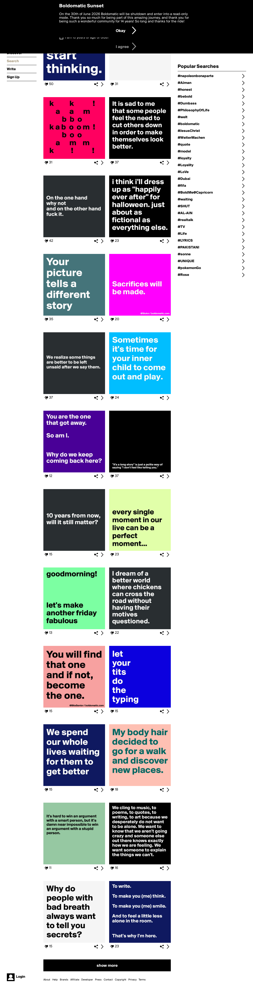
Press (98, 979)
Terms (142, 979)
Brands (64, 979)
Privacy (132, 979)
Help (55, 979)
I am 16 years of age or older (87, 37)
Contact (108, 979)
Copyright (120, 979)
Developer (87, 979)
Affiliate (74, 979)
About (46, 979)
